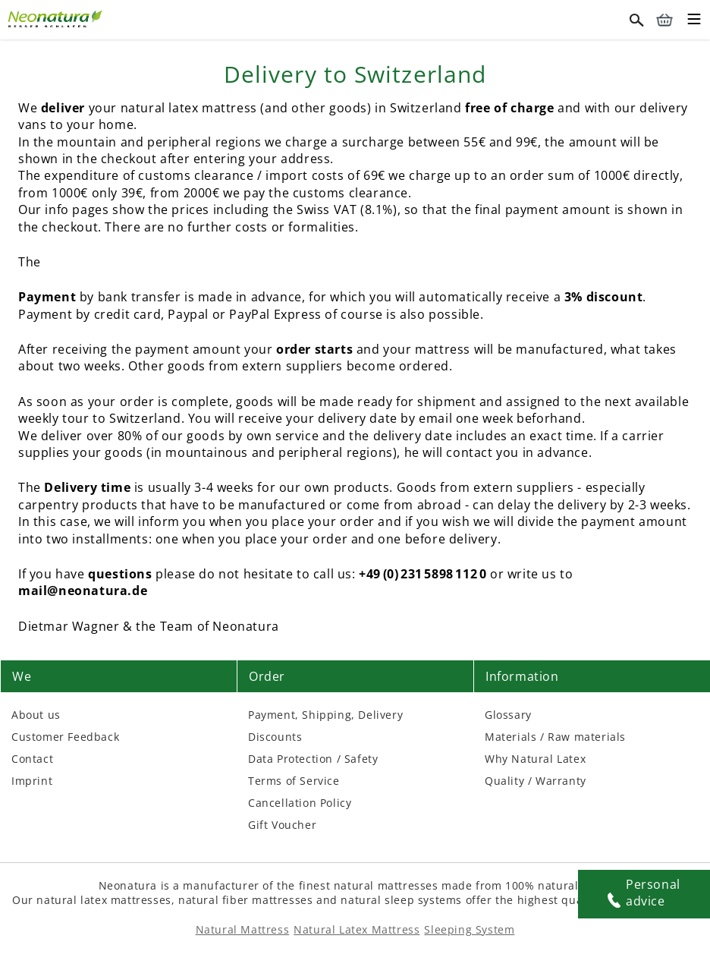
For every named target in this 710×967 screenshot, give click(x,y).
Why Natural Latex (535, 758)
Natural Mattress (243, 929)
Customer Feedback (65, 736)
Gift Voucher (282, 824)
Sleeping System (469, 929)
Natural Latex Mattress (356, 929)
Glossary (508, 714)
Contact (32, 758)
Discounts (275, 736)
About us (36, 714)
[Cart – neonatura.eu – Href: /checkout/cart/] (664, 19)
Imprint (31, 780)
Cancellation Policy (299, 802)
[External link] (57, 16)
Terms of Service (294, 780)
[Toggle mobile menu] (694, 21)
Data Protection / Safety (313, 758)
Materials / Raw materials (555, 736)
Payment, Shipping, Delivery (325, 714)
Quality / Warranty (535, 780)
